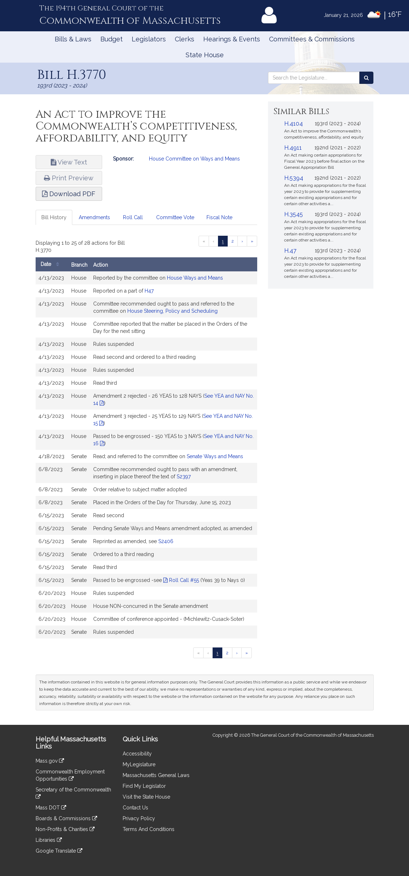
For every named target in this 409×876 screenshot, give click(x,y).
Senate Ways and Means (215, 456)
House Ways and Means (195, 278)
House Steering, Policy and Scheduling (172, 311)
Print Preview (69, 178)
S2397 (184, 476)
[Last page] (252, 241)
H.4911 (293, 147)
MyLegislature (139, 764)
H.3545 (293, 214)
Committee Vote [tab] (175, 217)
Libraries (49, 840)
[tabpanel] (147, 440)
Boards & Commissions (66, 818)
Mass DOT (51, 807)
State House (205, 55)
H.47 (290, 250)
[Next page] (242, 241)
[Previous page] (213, 241)
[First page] (204, 241)
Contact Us (135, 807)
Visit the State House (146, 797)
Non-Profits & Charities (65, 829)
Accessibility (137, 754)
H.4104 (293, 123)
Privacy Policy (139, 818)
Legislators (149, 39)
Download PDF (68, 194)
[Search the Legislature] (366, 78)
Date (52, 264)
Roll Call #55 (181, 580)
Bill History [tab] (54, 217)
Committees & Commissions (312, 39)
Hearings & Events (231, 39)
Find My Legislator (144, 786)
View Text (69, 162)
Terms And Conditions (148, 829)
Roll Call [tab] (133, 217)
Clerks (184, 39)
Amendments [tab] (94, 217)
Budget (111, 39)
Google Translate (59, 851)
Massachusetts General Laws (156, 775)
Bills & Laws (73, 39)
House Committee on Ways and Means (194, 159)
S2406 (165, 541)
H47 (149, 291)
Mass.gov (50, 761)
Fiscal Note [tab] (219, 217)
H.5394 (293, 178)
